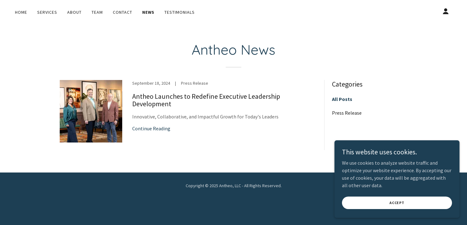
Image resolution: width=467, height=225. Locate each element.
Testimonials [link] (179, 12)
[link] (188, 117)
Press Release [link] (347, 113)
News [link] (148, 12)
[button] (445, 11)
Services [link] (47, 12)
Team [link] (97, 12)
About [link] (74, 12)
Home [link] (21, 12)
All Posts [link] (342, 99)
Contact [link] (122, 12)
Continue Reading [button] (151, 128)
